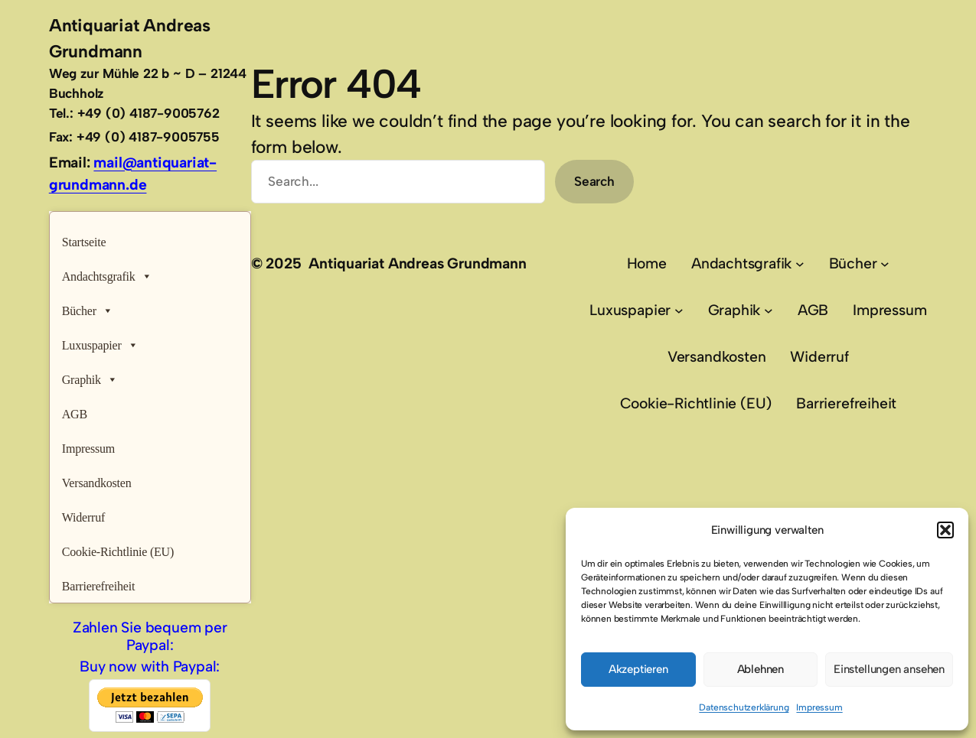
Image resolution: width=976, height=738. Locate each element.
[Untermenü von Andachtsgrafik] (800, 263)
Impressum (819, 707)
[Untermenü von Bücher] (884, 263)
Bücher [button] (87, 307)
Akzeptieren (638, 669)
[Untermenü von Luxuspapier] (679, 310)
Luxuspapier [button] (100, 341)
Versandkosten (97, 482)
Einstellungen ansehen (889, 669)
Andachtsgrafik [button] (107, 272)
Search (594, 181)
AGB (74, 414)
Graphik (90, 375)
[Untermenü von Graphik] (768, 310)
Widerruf (83, 517)
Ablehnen (760, 669)
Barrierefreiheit (98, 586)
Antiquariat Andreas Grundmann (417, 263)
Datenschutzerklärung (743, 707)
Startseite (84, 242)
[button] (945, 530)
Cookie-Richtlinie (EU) (118, 551)
